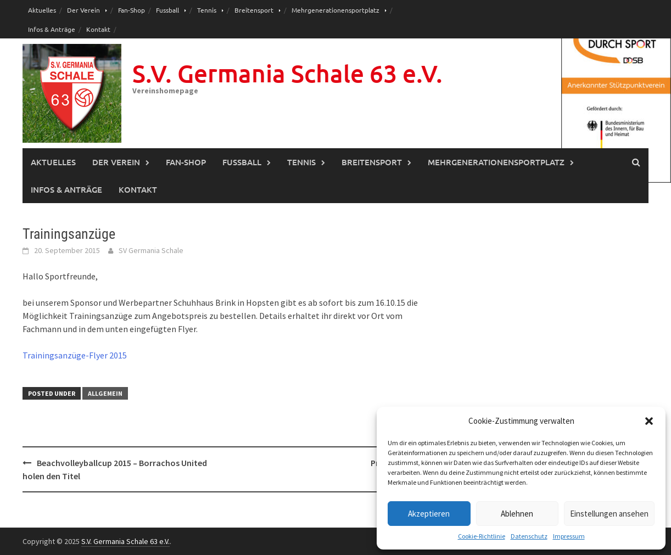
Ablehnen (517, 513)
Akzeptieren (429, 513)
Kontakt (98, 29)
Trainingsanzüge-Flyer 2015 (75, 355)
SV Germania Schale (151, 250)
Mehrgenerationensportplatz (335, 9)
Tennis (206, 9)
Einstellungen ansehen (609, 513)
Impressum (569, 536)
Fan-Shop (131, 9)
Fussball (167, 9)
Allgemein (105, 393)
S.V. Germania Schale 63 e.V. (287, 73)
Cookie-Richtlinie (481, 536)
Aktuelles (42, 9)
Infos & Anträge (51, 29)
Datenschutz (529, 536)
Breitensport (253, 9)
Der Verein (83, 9)
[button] (649, 421)
